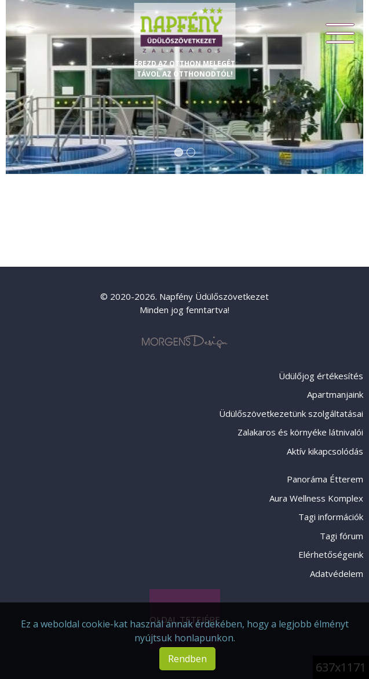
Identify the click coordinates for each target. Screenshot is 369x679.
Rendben (187, 658)
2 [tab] (191, 152)
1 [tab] (178, 152)
